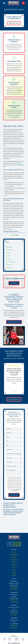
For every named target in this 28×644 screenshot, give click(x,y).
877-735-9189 (14, 615)
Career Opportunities (14, 554)
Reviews (14, 570)
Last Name (9, 432)
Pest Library (14, 565)
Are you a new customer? (11, 466)
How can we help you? (11, 470)
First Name (9, 428)
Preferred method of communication (14, 453)
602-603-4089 (17, 544)
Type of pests (9, 457)
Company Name (10, 449)
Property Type (9, 462)
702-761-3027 (17, 542)
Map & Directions (14, 587)
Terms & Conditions (14, 490)
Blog (14, 567)
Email (8, 441)
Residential (14, 557)
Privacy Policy (18, 489)
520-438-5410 (16, 546)
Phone (8, 437)
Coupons (14, 572)
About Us (14, 552)
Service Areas (14, 562)
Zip (7, 445)
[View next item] (15, 392)
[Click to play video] (14, 336)
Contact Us (14, 575)
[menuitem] (14, 247)
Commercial (14, 560)
